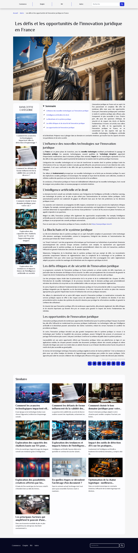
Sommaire (50, 106)
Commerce (22, 4)
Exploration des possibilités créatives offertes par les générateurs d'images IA (30, 482)
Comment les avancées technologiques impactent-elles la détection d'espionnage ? (32, 408)
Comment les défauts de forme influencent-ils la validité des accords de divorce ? (68, 408)
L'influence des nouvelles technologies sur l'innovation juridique (67, 110)
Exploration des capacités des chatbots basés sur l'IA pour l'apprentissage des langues (26, 236)
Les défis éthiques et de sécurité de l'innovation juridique (65, 123)
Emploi (42, 4)
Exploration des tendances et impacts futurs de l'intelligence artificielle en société (69, 445)
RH (62, 4)
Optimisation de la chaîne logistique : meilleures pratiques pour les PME (102, 482)
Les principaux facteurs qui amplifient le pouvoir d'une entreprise (30, 520)
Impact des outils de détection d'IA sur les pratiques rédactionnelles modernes (104, 445)
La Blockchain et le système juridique (58, 119)
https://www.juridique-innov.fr (102, 224)
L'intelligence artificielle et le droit (57, 115)
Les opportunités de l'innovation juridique (60, 127)
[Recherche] (105, 4)
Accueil (15, 13)
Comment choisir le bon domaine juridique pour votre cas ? (26, 203)
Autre (81, 4)
